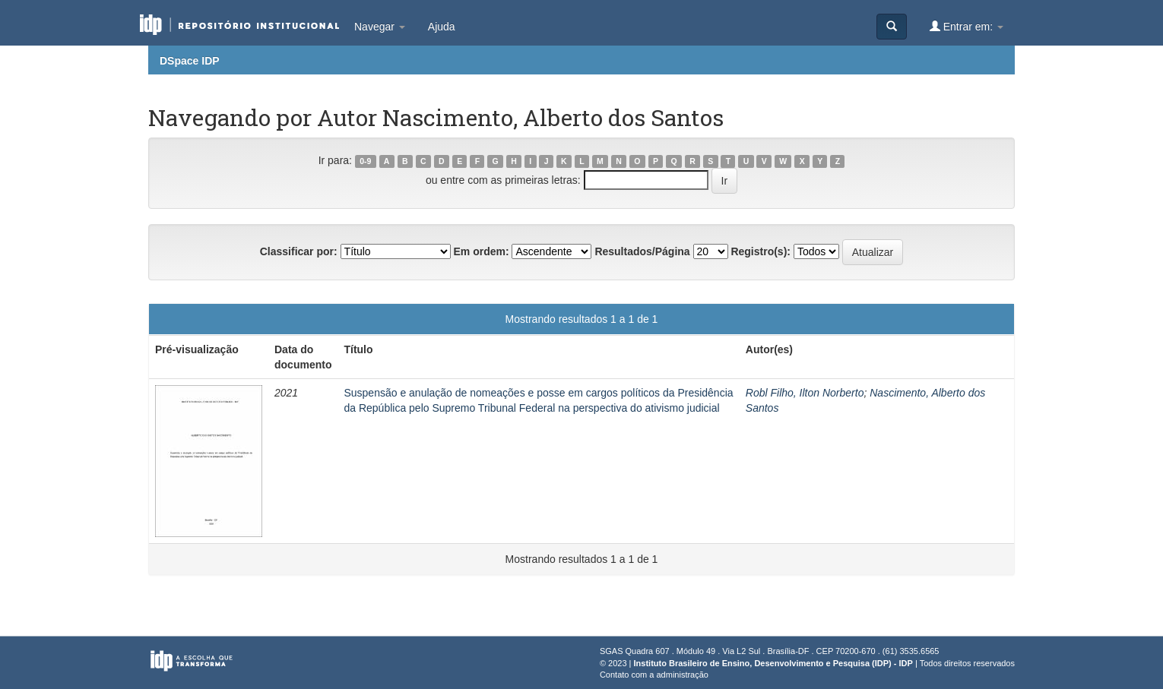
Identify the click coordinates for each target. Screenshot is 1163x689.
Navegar (379, 27)
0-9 (365, 161)
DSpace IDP (190, 61)
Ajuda (441, 27)
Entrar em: (966, 26)
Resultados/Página (641, 251)
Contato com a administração (654, 674)
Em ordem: (481, 251)
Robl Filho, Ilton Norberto (805, 393)
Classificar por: (298, 251)
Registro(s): (760, 251)
